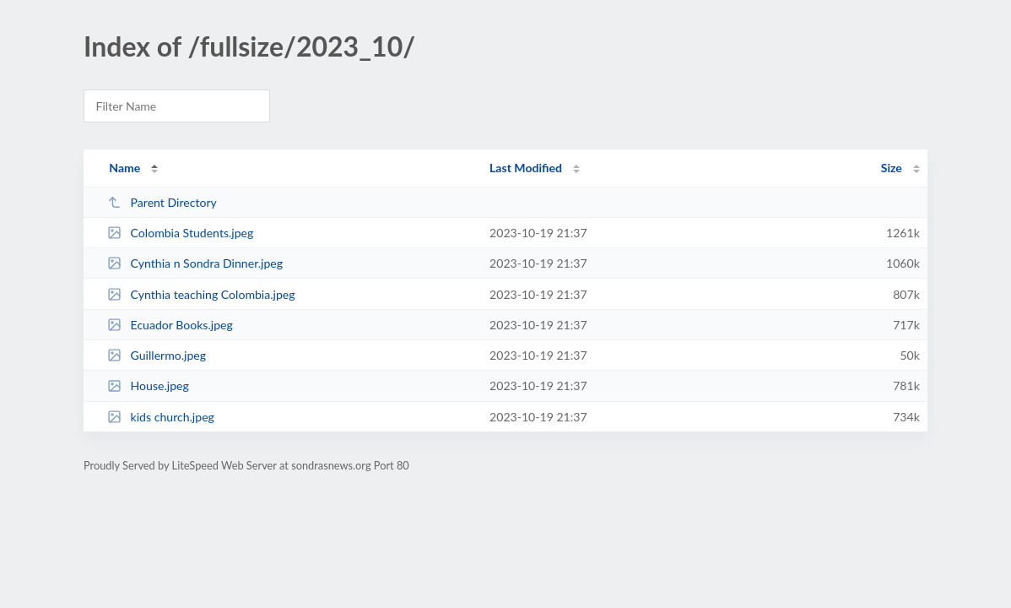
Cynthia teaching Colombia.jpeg (201, 294)
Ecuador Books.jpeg (170, 325)
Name (124, 167)
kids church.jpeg (160, 417)
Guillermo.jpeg (156, 355)
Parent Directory (162, 202)
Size (891, 167)
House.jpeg (148, 385)
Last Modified (525, 167)
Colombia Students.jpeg (180, 232)
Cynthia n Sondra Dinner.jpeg (195, 263)
